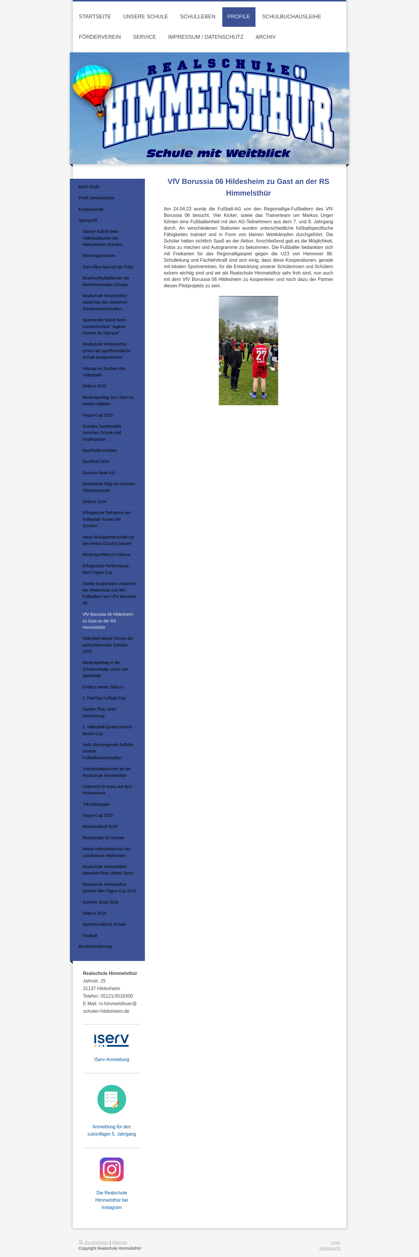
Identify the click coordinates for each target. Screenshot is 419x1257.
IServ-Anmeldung (111, 1059)
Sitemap (119, 1242)
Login (335, 1242)
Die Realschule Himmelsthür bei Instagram (111, 1200)
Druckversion (94, 1242)
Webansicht (329, 1248)
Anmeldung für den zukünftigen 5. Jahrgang (112, 1130)
